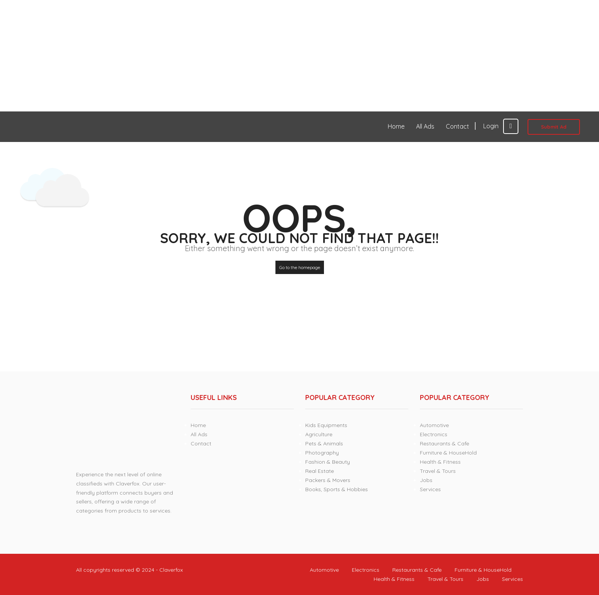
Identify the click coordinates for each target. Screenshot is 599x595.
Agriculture (318, 434)
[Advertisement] (229, 55)
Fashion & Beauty (327, 461)
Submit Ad (554, 127)
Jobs (426, 480)
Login (500, 126)
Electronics (433, 434)
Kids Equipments (326, 425)
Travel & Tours (438, 471)
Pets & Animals (324, 443)
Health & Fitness (440, 461)
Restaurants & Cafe (444, 443)
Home (396, 126)
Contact (457, 126)
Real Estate (319, 471)
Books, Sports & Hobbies (336, 489)
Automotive (434, 425)
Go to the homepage (299, 267)
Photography (322, 452)
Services (430, 489)
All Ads (425, 126)
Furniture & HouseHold (448, 452)
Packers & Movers (327, 480)
